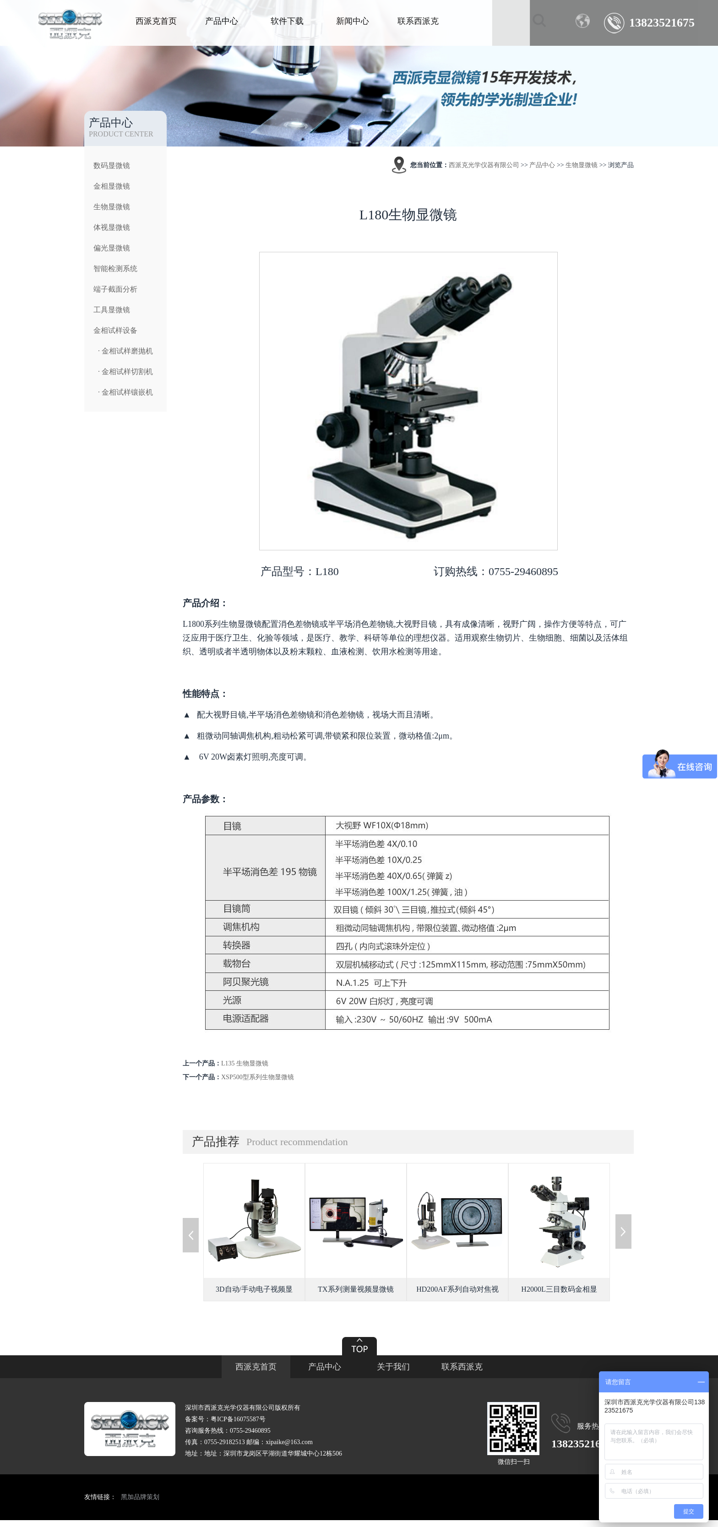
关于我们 (393, 1366)
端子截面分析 (115, 289)
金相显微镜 (111, 186)
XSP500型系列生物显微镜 (257, 1077)
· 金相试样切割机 (125, 371)
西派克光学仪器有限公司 (484, 165)
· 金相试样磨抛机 (125, 351)
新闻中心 (352, 21)
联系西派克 (418, 21)
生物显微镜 (111, 207)
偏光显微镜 (111, 248)
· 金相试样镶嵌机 (125, 392)
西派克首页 (156, 21)
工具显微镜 (111, 310)
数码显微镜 (111, 165)
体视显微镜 (111, 227)
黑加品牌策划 (140, 1497)
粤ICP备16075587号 (238, 1419)
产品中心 (221, 21)
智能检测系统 (115, 268)
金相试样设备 (115, 330)
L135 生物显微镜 (244, 1063)
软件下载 (287, 21)
